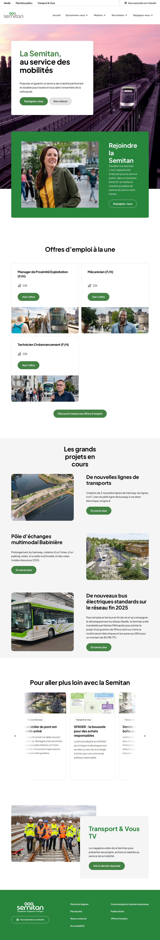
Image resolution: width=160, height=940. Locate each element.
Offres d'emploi (119, 918)
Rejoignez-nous (33, 101)
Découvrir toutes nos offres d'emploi (80, 413)
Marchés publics (24, 3)
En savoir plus (99, 510)
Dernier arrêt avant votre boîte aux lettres (141, 729)
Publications (117, 911)
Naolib (7, 3)
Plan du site (76, 911)
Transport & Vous (46, 3)
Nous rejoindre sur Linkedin (30, 919)
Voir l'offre (28, 297)
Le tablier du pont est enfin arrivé (41, 729)
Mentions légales (79, 904)
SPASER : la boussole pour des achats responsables (89, 731)
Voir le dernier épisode (106, 865)
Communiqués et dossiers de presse (130, 904)
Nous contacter (78, 918)
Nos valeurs (60, 101)
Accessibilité (77, 925)
